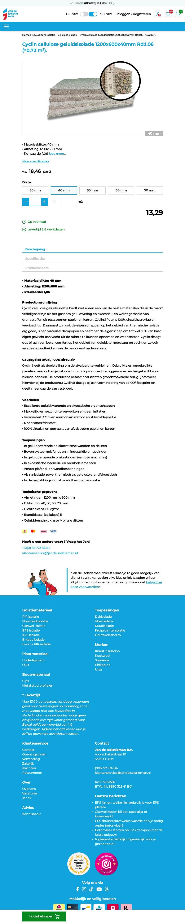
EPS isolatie (31, 630)
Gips (25, 681)
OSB (25, 665)
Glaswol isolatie (33, 626)
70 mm (149, 190)
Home (25, 34)
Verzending (31, 759)
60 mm (121, 190)
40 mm (64, 190)
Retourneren (32, 773)
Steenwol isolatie (35, 621)
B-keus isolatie (33, 639)
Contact (28, 750)
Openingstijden (34, 754)
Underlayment (33, 660)
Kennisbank (31, 814)
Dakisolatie (103, 617)
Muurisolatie (104, 626)
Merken (101, 645)
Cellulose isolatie (67, 34)
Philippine (102, 665)
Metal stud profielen (37, 685)
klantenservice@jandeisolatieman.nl (50, 553)
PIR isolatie (30, 617)
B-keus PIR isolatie (36, 644)
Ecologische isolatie (43, 34)
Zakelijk (28, 763)
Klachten (29, 768)
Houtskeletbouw (108, 635)
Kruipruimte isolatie (110, 630)
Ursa (98, 669)
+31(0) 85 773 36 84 (36, 548)
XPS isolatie (31, 635)
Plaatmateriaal (35, 654)
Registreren (142, 14)
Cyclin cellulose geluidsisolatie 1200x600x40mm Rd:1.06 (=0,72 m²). (118, 34)
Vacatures (29, 793)
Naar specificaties (35, 161)
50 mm (92, 190)
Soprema (102, 660)
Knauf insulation (107, 651)
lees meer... (57, 153)
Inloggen (123, 14)
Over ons (29, 789)
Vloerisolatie (104, 621)
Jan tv (26, 798)
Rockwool (102, 656)
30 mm (35, 190)
